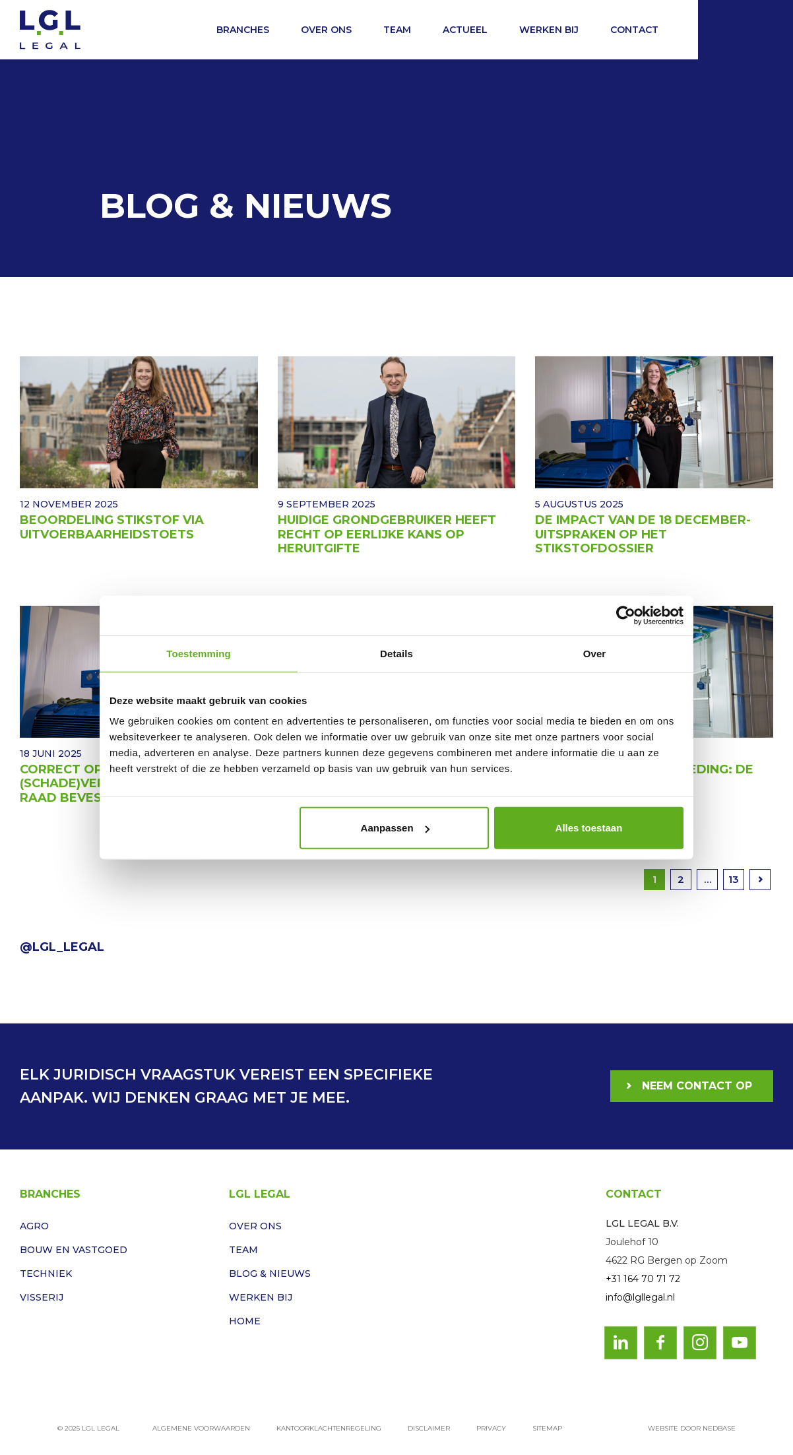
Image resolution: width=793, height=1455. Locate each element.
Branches (242, 30)
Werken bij (549, 30)
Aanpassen (395, 827)
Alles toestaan (589, 827)
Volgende (760, 879)
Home (245, 1321)
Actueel (465, 30)
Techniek (46, 1273)
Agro (34, 1226)
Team (397, 30)
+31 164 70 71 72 (643, 1279)
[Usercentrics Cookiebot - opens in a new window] (625, 615)
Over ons (326, 30)
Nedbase (719, 1428)
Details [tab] (396, 653)
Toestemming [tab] (198, 653)
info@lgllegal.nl (640, 1297)
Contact (634, 30)
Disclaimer (429, 1428)
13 (733, 879)
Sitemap (547, 1428)
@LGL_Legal (62, 947)
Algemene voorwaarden (201, 1428)
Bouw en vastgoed (73, 1250)
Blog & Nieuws (270, 1273)
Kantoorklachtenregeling (328, 1428)
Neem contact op (697, 1086)
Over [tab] (594, 653)
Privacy (491, 1428)
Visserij (41, 1297)
